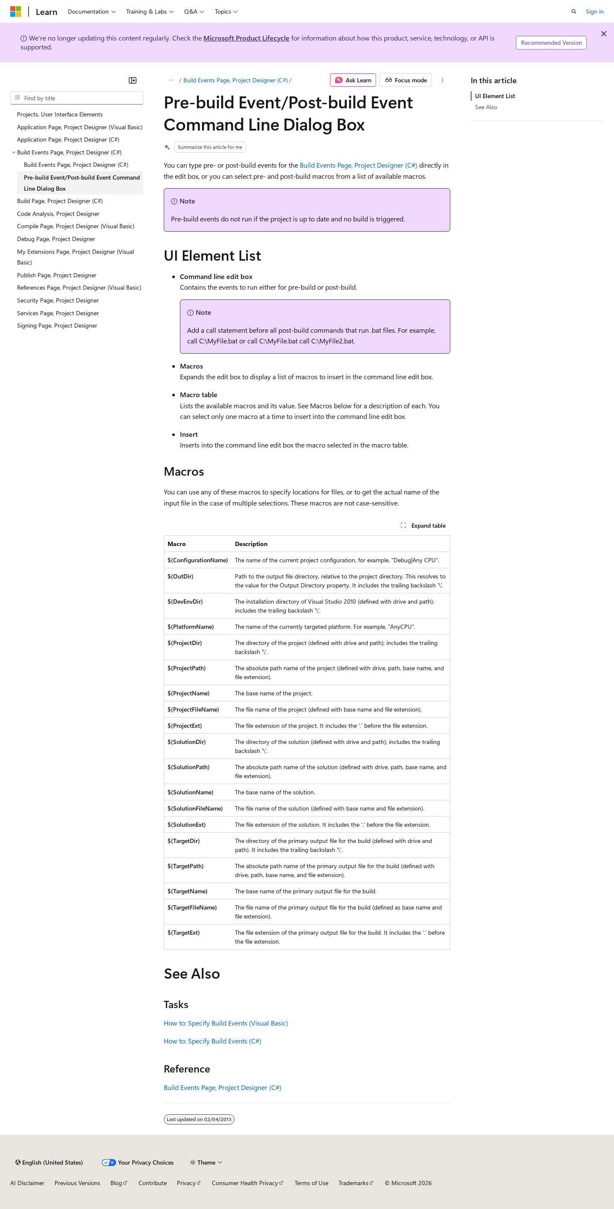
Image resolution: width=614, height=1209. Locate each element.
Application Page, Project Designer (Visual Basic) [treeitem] (79, 127)
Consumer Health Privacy (245, 1183)
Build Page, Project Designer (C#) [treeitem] (60, 201)
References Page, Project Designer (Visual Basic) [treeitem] (79, 287)
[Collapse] (132, 80)
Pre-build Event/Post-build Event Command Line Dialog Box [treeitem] (82, 182)
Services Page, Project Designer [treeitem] (58, 313)
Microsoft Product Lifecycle (246, 37)
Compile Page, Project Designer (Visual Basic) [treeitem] (75, 226)
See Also (486, 107)
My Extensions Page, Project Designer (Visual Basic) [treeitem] (75, 257)
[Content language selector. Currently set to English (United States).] (49, 1162)
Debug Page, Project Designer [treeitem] (56, 239)
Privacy (186, 1183)
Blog (116, 1183)
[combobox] (76, 98)
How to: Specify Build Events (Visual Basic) (226, 1022)
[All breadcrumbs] (171, 80)
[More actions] (442, 80)
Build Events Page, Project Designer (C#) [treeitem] (76, 164)
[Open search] (573, 11)
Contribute (153, 1183)
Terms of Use (311, 1183)
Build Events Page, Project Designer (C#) (235, 80)
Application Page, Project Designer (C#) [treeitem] (68, 139)
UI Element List (495, 96)
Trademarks (353, 1183)
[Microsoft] (15, 11)
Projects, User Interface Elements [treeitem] (60, 114)
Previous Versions (77, 1183)
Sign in (595, 11)
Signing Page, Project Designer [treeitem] (57, 325)
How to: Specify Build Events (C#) (212, 1040)
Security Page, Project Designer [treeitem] (58, 300)
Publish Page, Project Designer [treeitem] (56, 275)
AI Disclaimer (27, 1183)
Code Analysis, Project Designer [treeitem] (58, 213)
